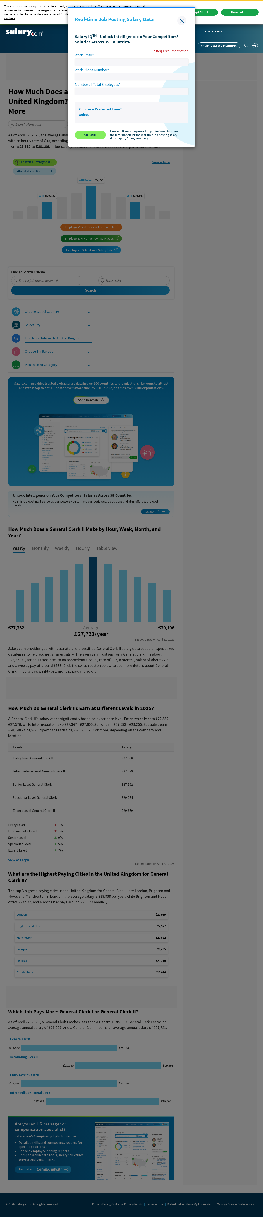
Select (84, 114)
